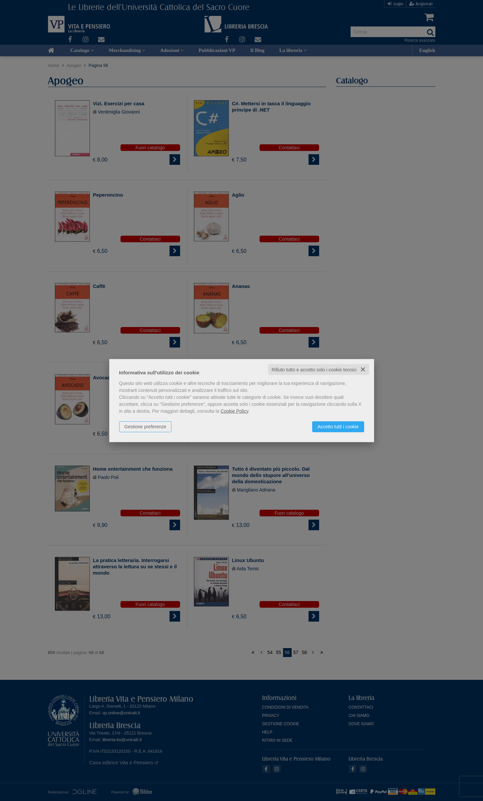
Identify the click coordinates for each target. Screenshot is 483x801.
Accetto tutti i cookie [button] (338, 426)
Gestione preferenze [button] (145, 426)
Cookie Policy (234, 410)
